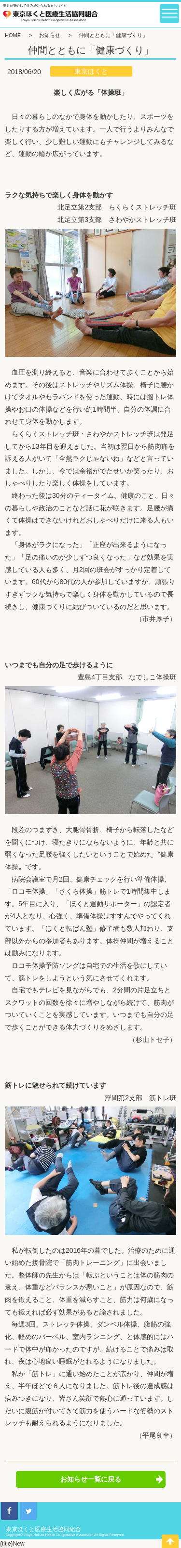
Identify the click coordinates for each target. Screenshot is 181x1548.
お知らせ (49, 35)
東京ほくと (91, 71)
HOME (13, 35)
